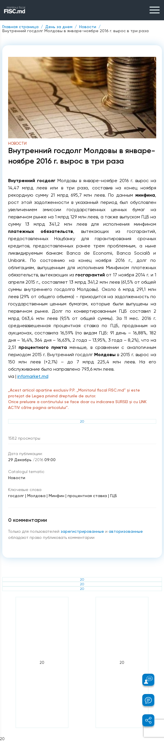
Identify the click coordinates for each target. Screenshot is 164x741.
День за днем (58, 27)
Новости (87, 27)
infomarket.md (32, 376)
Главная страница (20, 27)
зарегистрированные (83, 531)
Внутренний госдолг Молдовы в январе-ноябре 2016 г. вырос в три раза (75, 31)
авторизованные (126, 531)
